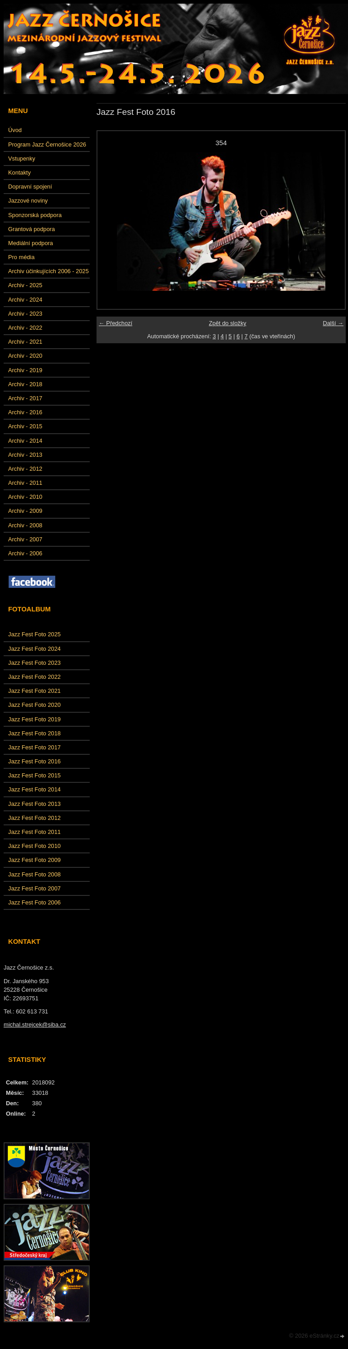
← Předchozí (115, 323)
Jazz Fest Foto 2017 (34, 747)
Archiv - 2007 (25, 539)
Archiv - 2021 (25, 341)
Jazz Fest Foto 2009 (34, 860)
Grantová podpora (31, 229)
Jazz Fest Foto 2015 (34, 775)
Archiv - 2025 (25, 285)
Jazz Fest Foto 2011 (34, 831)
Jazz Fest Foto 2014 (34, 789)
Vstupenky (21, 158)
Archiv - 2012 (25, 468)
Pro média (21, 257)
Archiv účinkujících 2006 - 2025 (48, 271)
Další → (333, 323)
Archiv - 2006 (25, 553)
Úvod (15, 130)
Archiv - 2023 (25, 313)
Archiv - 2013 (25, 454)
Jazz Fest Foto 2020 (34, 704)
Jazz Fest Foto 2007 (34, 888)
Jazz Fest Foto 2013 (34, 803)
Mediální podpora (30, 243)
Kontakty (19, 172)
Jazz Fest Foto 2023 (34, 662)
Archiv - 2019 (25, 370)
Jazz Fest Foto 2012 (34, 817)
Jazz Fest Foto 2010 (34, 846)
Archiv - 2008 (25, 525)
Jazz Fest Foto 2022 (34, 676)
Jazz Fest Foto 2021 (34, 690)
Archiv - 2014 (25, 440)
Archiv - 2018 (25, 384)
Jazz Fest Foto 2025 (34, 634)
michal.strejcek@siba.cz (35, 1024)
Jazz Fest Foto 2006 (34, 902)
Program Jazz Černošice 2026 (47, 144)
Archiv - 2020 (25, 355)
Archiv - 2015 (25, 426)
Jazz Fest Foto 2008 (34, 874)
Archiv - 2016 (25, 412)
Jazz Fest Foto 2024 (34, 648)
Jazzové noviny (28, 200)
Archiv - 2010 (25, 496)
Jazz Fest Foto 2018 (34, 733)
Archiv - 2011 (25, 482)
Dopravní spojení (30, 186)
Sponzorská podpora (35, 215)
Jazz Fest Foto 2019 (34, 719)
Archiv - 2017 (25, 398)
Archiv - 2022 (25, 327)
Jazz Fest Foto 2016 (34, 761)
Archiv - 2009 (25, 510)
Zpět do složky (227, 323)
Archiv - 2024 (25, 299)
